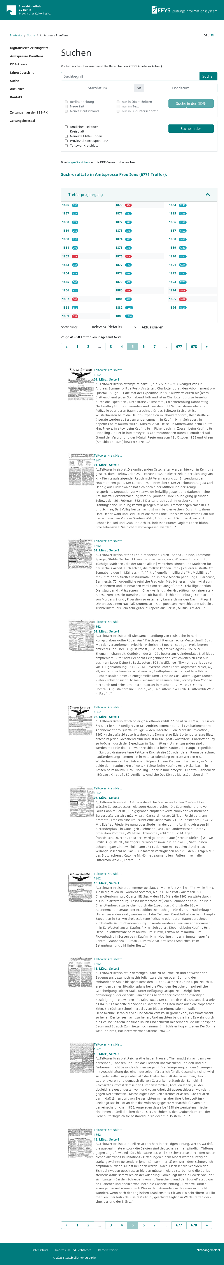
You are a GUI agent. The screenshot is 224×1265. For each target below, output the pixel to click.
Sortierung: (69, 327)
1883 (119, 316)
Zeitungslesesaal (22, 121)
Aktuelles (17, 89)
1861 (66, 247)
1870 (119, 205)
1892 (173, 273)
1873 (119, 230)
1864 (66, 273)
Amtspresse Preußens (26, 56)
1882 (119, 307)
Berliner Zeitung (82, 102)
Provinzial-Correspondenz (89, 141)
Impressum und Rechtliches (73, 1250)
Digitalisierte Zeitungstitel (29, 48)
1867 (66, 299)
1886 (173, 222)
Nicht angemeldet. (209, 1250)
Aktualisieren (152, 327)
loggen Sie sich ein (78, 162)
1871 (119, 213)
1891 (173, 265)
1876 (119, 256)
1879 (119, 282)
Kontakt (16, 97)
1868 (66, 307)
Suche (31, 35)
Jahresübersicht (22, 72)
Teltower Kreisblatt (84, 145)
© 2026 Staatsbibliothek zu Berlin (74, 1258)
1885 (173, 213)
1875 (119, 247)
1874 (119, 239)
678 (194, 346)
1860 (66, 239)
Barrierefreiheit (108, 1250)
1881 (119, 299)
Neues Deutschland (84, 111)
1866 (66, 290)
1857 (66, 213)
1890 (173, 256)
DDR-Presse (18, 64)
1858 (66, 222)
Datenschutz (40, 1250)
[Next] (206, 346)
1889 (173, 247)
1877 (119, 265)
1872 (119, 222)
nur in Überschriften (137, 102)
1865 (66, 282)
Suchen (208, 76)
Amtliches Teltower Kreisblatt (84, 129)
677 (179, 346)
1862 (66, 256)
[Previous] (66, 346)
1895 (173, 299)
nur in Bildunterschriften (140, 111)
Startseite (16, 35)
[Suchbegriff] (130, 76)
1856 (66, 205)
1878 (119, 273)
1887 (173, 230)
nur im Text (130, 106)
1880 (119, 290)
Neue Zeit (77, 106)
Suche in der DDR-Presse (191, 104)
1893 (173, 282)
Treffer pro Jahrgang (85, 194)
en (212, 35)
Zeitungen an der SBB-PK (28, 112)
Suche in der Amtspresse (191, 129)
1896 (173, 307)
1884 (173, 205)
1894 (173, 290)
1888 (173, 239)
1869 (66, 316)
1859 (66, 230)
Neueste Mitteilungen (86, 136)
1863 (66, 265)
